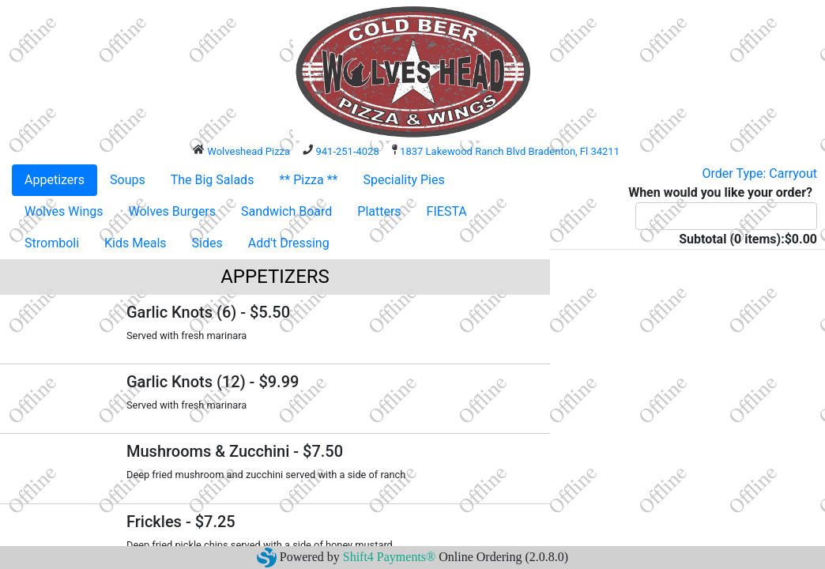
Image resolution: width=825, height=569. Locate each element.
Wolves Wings (64, 211)
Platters (379, 211)
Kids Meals (135, 243)
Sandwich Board (286, 211)
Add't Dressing (289, 243)
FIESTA (447, 211)
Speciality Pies (403, 179)
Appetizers (54, 179)
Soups (127, 179)
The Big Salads (212, 179)
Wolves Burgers (173, 211)
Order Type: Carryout (760, 173)
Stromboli (51, 243)
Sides (207, 243)
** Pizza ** (308, 179)
